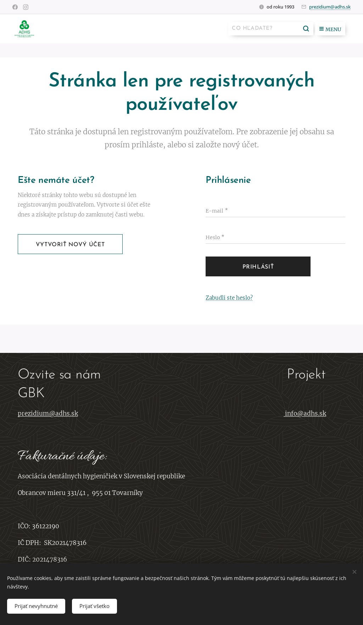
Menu (330, 29)
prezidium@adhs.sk (330, 7)
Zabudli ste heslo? (229, 297)
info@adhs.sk (305, 414)
